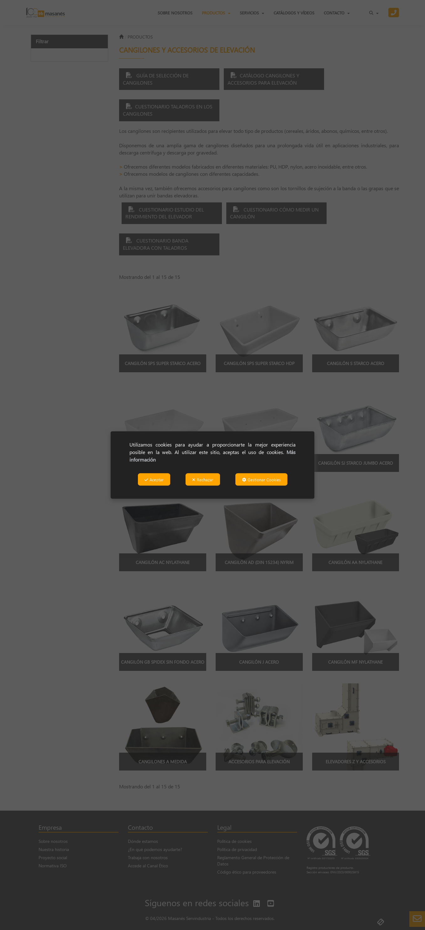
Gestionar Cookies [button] (261, 479)
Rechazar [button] (202, 479)
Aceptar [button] (154, 479)
